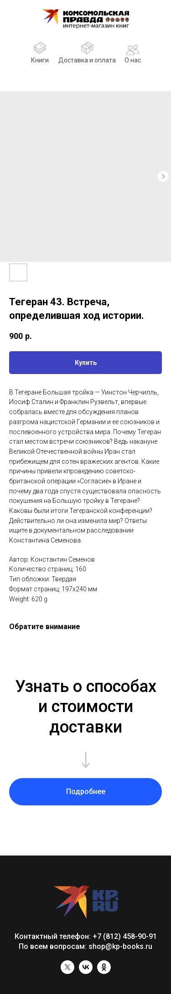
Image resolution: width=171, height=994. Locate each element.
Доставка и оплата (87, 60)
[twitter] (67, 971)
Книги (40, 60)
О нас (132, 60)
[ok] (104, 971)
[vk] (86, 971)
